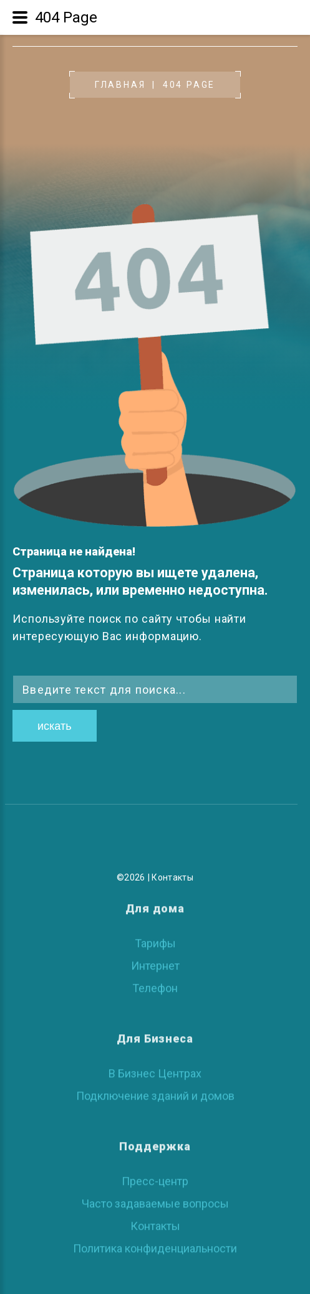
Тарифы (155, 940)
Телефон (155, 984)
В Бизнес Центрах (155, 1070)
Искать (54, 726)
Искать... (12, 675)
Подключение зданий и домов (155, 1092)
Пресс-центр (155, 1177)
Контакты (172, 877)
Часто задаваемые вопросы (155, 1200)
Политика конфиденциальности (155, 1245)
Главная (120, 85)
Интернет (155, 962)
